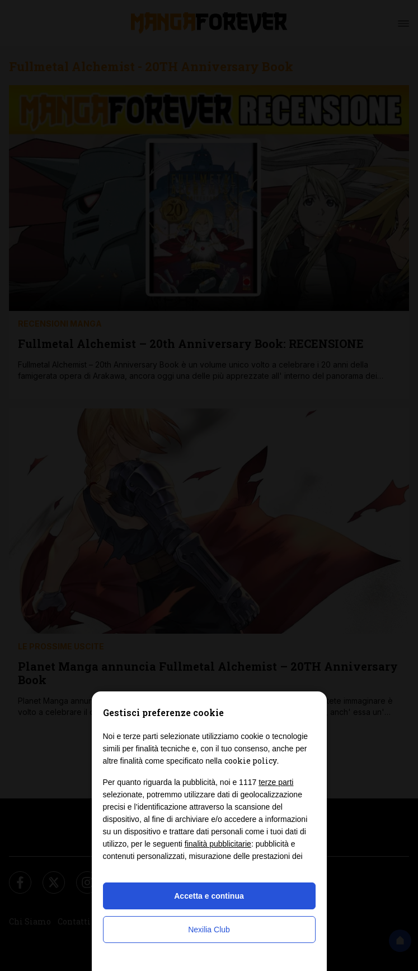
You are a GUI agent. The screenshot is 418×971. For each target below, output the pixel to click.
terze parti (276, 782)
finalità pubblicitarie (218, 843)
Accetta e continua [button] (208, 895)
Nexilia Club (209, 929)
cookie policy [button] (250, 760)
